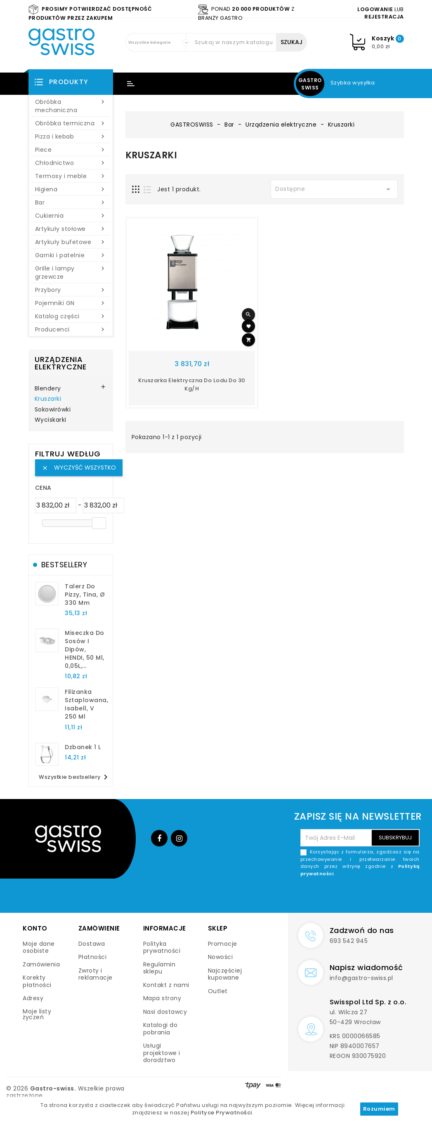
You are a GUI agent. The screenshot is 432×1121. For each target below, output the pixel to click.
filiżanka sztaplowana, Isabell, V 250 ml (86, 704)
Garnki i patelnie (70, 255)
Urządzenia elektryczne (61, 363)
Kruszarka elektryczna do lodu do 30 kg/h (192, 384)
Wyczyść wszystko (79, 467)
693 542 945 (349, 941)
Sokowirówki (53, 410)
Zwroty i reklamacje (95, 974)
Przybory (70, 290)
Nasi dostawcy (165, 1012)
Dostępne (334, 189)
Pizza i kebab (70, 136)
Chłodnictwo (70, 163)
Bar (70, 202)
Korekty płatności (37, 981)
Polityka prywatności (162, 947)
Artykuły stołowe (70, 229)
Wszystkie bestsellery (75, 777)
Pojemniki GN (70, 303)
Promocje (222, 944)
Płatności (92, 957)
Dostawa (91, 944)
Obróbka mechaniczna (70, 106)
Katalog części (70, 316)
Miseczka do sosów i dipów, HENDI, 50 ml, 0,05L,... (84, 649)
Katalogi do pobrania (160, 1028)
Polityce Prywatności (221, 1112)
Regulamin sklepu (159, 968)
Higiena (70, 189)
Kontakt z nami (166, 985)
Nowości (220, 957)
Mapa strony (162, 998)
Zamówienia (41, 964)
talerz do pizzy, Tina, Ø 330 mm (85, 594)
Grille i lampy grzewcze (70, 272)
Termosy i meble (70, 176)
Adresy (33, 998)
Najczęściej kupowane (225, 974)
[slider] (99, 523)
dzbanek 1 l (83, 747)
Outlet (218, 991)
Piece (70, 150)
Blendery (48, 388)
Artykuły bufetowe (70, 242)
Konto (35, 928)
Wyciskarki (50, 420)
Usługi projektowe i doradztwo (161, 1052)
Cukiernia (70, 216)
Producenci (70, 329)
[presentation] (357, 897)
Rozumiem (379, 1109)
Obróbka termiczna (70, 123)
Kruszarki (48, 399)
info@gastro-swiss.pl (361, 978)
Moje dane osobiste (39, 947)
